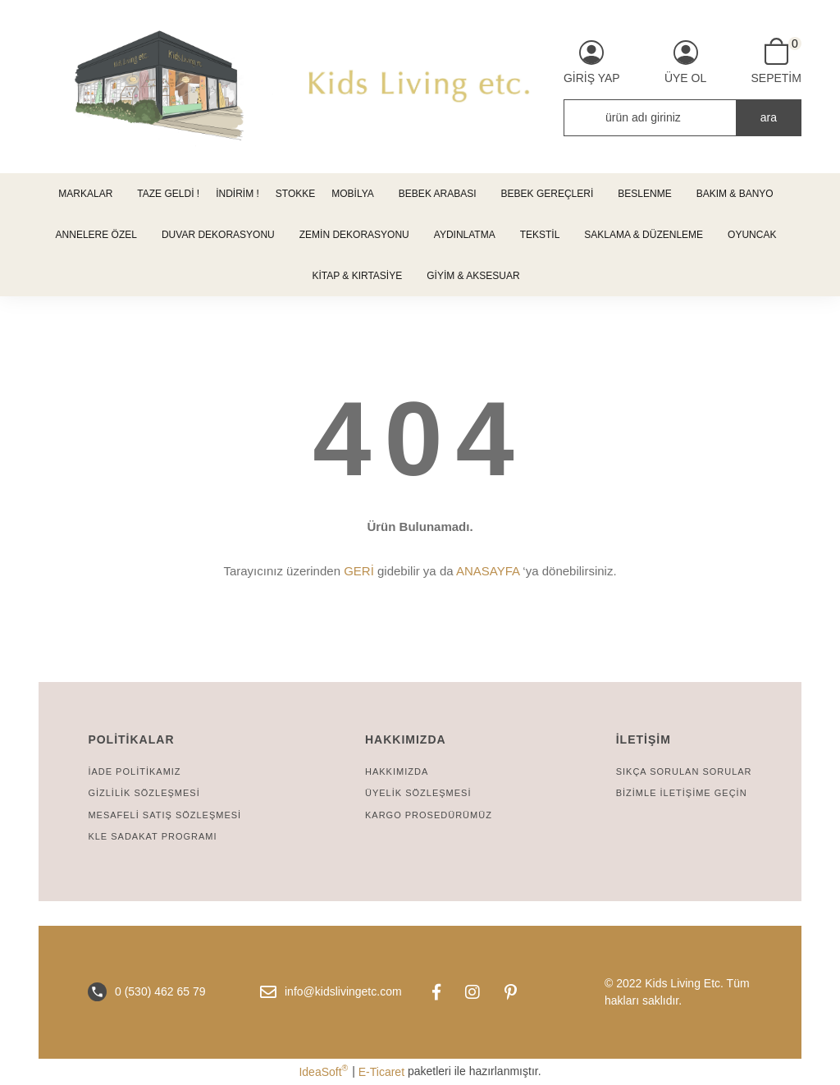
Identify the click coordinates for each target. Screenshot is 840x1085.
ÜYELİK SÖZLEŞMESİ (418, 793)
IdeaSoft (323, 1071)
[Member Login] (592, 62)
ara (768, 117)
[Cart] (776, 62)
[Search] (682, 117)
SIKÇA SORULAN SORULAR (684, 771)
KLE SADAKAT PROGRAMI (152, 836)
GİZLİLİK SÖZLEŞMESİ (143, 793)
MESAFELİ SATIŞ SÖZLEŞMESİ (164, 815)
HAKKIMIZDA (396, 771)
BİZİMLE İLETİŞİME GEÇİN (681, 793)
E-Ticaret (381, 1071)
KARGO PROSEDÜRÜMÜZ (428, 815)
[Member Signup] (685, 62)
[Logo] (420, 86)
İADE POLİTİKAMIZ (134, 771)
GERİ (359, 571)
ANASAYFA (487, 571)
